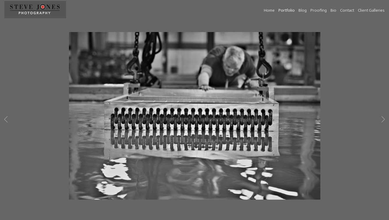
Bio (333, 10)
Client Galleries (371, 10)
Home (269, 10)
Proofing (318, 10)
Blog (303, 10)
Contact (347, 10)
